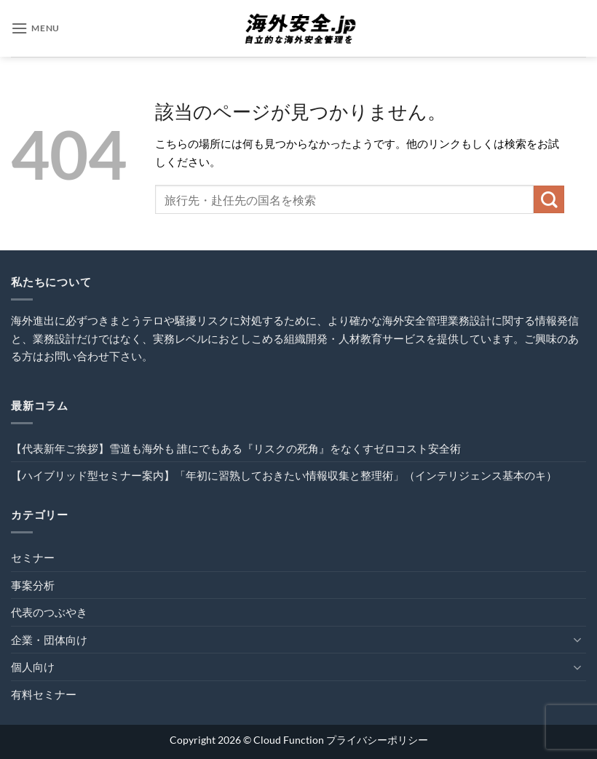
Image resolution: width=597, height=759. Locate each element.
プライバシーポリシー (377, 740)
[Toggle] (577, 639)
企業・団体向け (49, 639)
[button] (35, 28)
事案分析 (33, 585)
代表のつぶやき (49, 612)
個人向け (33, 666)
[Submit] (549, 199)
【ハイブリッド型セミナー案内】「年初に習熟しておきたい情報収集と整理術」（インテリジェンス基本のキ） (284, 475)
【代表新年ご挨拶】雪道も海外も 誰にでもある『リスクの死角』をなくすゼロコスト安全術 (236, 448)
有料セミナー (43, 694)
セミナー (33, 557)
